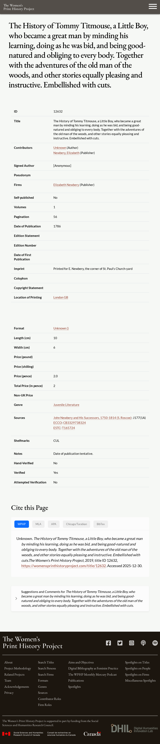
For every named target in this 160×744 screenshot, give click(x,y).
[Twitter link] (119, 644)
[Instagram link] (131, 644)
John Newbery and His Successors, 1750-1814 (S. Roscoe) (92, 418)
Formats (43, 680)
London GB (60, 297)
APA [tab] (53, 524)
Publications (76, 680)
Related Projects (14, 674)
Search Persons (47, 668)
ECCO (57, 422)
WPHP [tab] (22, 524)
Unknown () (61, 328)
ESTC (57, 428)
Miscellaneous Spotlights (140, 680)
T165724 (68, 428)
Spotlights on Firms (137, 674)
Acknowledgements (16, 686)
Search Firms (46, 674)
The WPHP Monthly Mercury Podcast (92, 674)
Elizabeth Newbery (66, 185)
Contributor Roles (49, 699)
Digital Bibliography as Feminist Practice (93, 668)
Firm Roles (45, 705)
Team (7, 680)
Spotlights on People (137, 668)
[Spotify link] (155, 644)
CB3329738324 (74, 422)
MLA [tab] (38, 524)
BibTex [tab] (101, 524)
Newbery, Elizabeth (66, 153)
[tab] (76, 524)
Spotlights (74, 686)
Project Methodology (17, 668)
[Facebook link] (108, 644)
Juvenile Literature (66, 405)
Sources (42, 692)
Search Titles (46, 662)
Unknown (59, 147)
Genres (42, 686)
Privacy (9, 692)
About (8, 662)
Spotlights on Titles (137, 662)
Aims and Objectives (81, 662)
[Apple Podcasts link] (143, 644)
